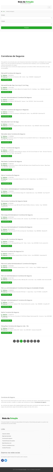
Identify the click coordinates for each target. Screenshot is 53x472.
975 (35, 341)
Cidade (3, 21)
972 (25, 341)
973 (28, 341)
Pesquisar (26, 27)
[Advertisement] (26, 43)
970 (18, 341)
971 (21, 341)
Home (4, 11)
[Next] (38, 341)
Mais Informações (6, 80)
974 (31, 341)
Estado (3, 15)
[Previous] (14, 341)
